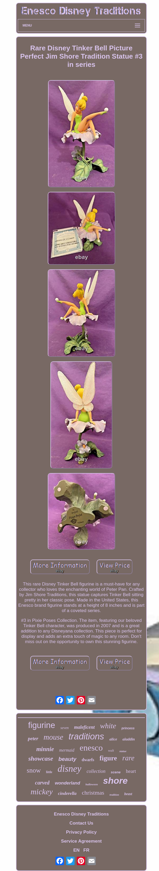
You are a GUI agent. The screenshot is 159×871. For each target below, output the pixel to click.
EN (76, 850)
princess (128, 728)
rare (128, 758)
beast (128, 794)
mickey (42, 791)
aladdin (128, 739)
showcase (40, 758)
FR (86, 850)
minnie (45, 749)
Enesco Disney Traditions (81, 814)
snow (34, 770)
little (49, 772)
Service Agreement (81, 841)
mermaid (66, 750)
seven (65, 728)
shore (115, 780)
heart (131, 771)
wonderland (67, 783)
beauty (67, 759)
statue (122, 751)
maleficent (84, 727)
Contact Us (81, 823)
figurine (41, 725)
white (108, 726)
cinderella (67, 793)
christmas (93, 792)
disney (69, 769)
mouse (53, 737)
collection (96, 771)
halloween (91, 784)
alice (113, 739)
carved (42, 783)
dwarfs (88, 759)
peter (33, 738)
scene (116, 772)
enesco (91, 747)
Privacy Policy (81, 832)
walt (111, 750)
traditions (86, 736)
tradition (114, 794)
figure (108, 758)
